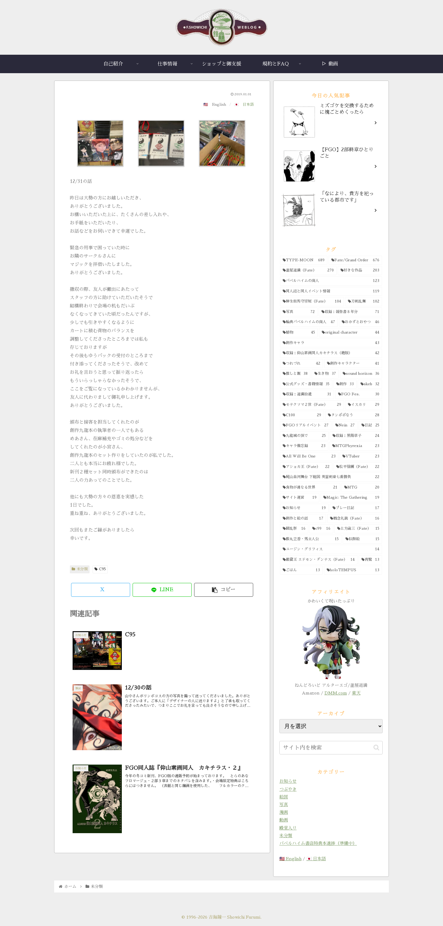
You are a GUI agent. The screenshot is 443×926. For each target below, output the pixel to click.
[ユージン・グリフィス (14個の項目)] (331, 549)
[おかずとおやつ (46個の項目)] (360, 322)
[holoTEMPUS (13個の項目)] (353, 570)
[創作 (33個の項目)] (345, 384)
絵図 (283, 797)
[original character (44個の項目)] (350, 332)
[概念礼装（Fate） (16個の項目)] (354, 518)
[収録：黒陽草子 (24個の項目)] (356, 436)
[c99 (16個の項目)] (321, 528)
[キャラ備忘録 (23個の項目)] (304, 446)
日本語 (248, 104)
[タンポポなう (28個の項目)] (353, 415)
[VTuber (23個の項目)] (361, 456)
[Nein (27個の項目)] (345, 425)
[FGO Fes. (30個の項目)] (358, 394)
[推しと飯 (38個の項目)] (295, 373)
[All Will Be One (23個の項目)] (309, 456)
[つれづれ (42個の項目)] (301, 363)
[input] (331, 747)
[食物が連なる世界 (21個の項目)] (310, 487)
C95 (100, 569)
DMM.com (336, 693)
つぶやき (288, 789)
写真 (283, 804)
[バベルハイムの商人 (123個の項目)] (331, 281)
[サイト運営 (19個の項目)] (299, 497)
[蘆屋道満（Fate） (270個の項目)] (308, 270)
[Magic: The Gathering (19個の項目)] (351, 497)
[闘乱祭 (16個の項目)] (294, 528)
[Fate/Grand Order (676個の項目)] (355, 260)
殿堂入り (288, 828)
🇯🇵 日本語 (316, 859)
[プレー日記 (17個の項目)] (356, 508)
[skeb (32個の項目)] (370, 384)
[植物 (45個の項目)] (299, 332)
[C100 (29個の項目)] (302, 415)
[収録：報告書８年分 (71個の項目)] (350, 312)
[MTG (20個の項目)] (361, 487)
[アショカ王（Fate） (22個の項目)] (306, 467)
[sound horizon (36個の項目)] (361, 373)
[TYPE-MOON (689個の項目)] (303, 260)
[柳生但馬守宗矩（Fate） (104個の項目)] (312, 301)
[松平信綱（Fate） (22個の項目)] (357, 467)
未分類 (80, 569)
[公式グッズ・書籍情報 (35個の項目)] (306, 384)
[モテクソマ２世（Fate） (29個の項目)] (312, 405)
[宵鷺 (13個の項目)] (370, 559)
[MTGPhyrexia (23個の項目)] (355, 446)
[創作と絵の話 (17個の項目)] (303, 518)
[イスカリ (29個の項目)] (363, 405)
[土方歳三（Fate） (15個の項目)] (358, 528)
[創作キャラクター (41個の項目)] (353, 363)
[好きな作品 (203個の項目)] (360, 270)
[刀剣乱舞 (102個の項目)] (363, 301)
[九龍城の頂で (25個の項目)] (304, 436)
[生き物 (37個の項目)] (325, 373)
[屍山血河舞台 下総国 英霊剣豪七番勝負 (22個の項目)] (331, 477)
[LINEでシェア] (162, 590)
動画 (283, 820)
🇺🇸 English (290, 859)
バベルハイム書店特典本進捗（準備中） (318, 843)
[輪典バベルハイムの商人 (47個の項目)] (309, 322)
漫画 (283, 812)
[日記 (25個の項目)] (370, 425)
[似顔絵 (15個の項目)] (362, 539)
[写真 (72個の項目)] (298, 312)
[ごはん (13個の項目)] (301, 570)
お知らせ (288, 781)
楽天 (356, 693)
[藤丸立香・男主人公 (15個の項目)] (310, 539)
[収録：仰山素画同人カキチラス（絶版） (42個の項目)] (331, 353)
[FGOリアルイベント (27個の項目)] (305, 425)
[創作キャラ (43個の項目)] (331, 343)
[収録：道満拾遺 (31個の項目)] (307, 394)
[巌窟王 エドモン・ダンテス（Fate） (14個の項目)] (318, 559)
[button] (223, 590)
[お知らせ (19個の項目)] (304, 508)
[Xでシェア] (100, 590)
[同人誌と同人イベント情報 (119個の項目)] (331, 291)
